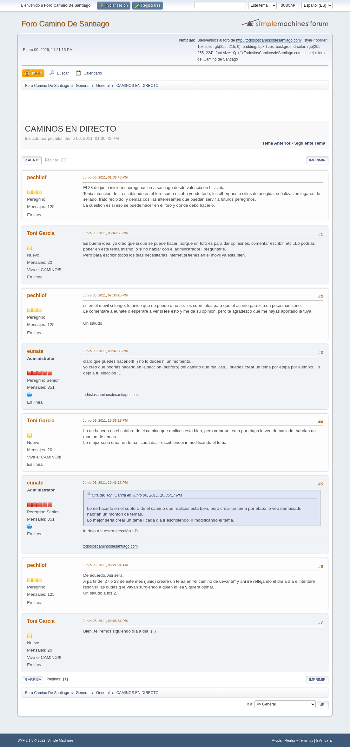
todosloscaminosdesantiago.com (110, 395)
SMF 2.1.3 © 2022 (31, 740)
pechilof (36, 177)
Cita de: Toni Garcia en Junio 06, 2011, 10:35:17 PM (137, 495)
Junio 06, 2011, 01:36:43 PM (105, 177)
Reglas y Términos (299, 740)
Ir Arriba (32, 679)
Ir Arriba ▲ (324, 740)
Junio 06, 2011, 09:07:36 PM (105, 351)
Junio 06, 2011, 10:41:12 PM (105, 482)
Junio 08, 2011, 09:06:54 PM (105, 621)
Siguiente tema (309, 143)
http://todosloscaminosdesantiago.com (268, 40)
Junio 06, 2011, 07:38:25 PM (105, 295)
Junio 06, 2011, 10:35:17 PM (105, 420)
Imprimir (317, 160)
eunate (35, 351)
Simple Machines (60, 740)
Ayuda (276, 740)
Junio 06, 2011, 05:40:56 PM (105, 233)
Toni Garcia (41, 233)
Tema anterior (276, 143)
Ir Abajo (31, 160)
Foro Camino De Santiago (65, 23)
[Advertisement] (133, 105)
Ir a (249, 704)
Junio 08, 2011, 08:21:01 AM (105, 565)
